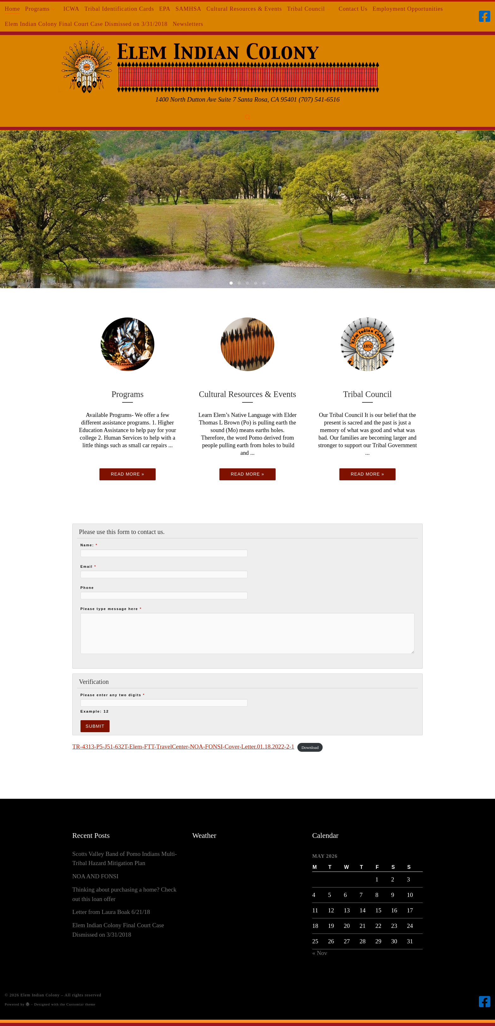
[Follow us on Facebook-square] (484, 16)
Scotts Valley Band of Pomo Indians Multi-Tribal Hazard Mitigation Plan (124, 859)
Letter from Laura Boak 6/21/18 (111, 912)
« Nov (319, 953)
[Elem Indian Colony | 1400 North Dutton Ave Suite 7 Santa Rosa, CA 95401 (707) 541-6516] (247, 65)
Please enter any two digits (113, 695)
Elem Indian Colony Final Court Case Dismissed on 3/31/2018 (118, 930)
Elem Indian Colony (40, 995)
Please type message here (111, 609)
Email (88, 566)
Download (310, 747)
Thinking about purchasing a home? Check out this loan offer (124, 894)
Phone (87, 588)
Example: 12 (95, 711)
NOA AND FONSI (95, 876)
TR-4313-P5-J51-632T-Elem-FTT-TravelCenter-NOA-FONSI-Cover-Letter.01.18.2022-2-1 (183, 746)
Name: (89, 545)
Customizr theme (80, 1004)
